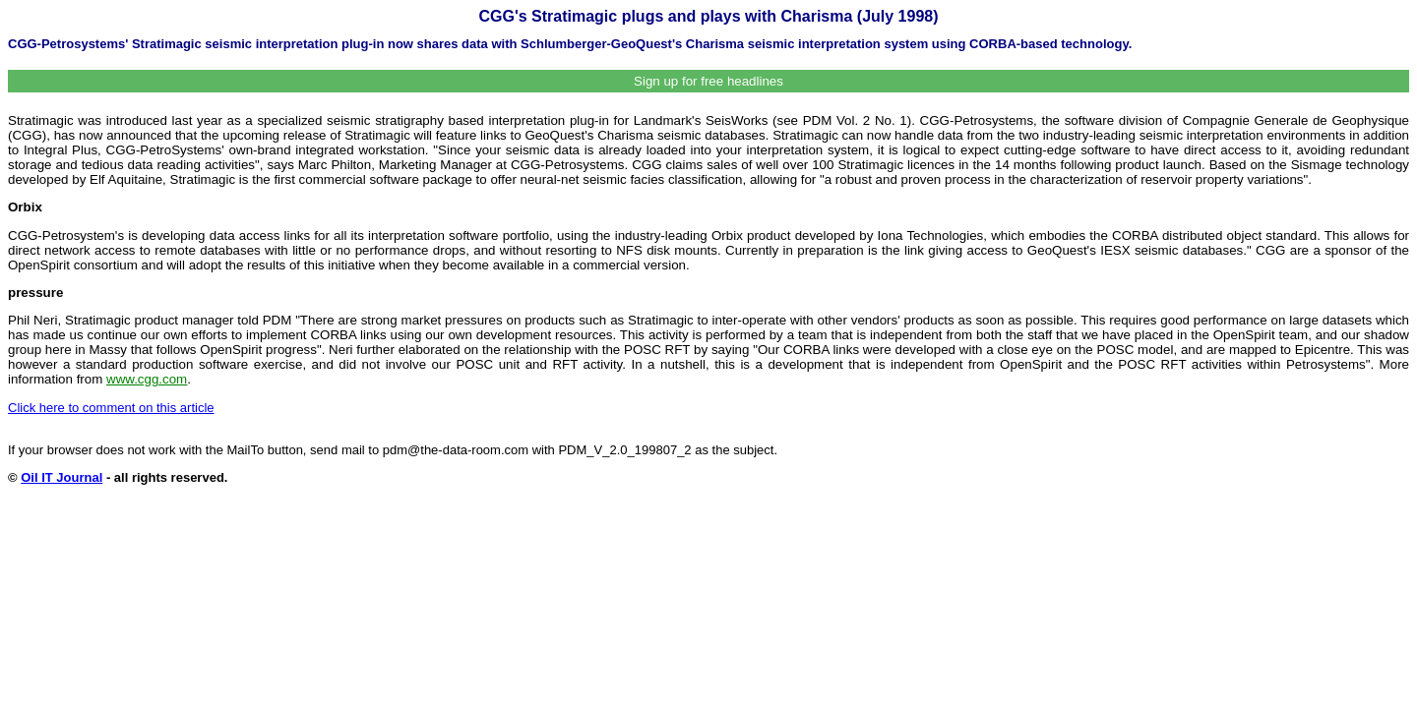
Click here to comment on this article (111, 407)
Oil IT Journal (61, 477)
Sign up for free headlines (708, 81)
